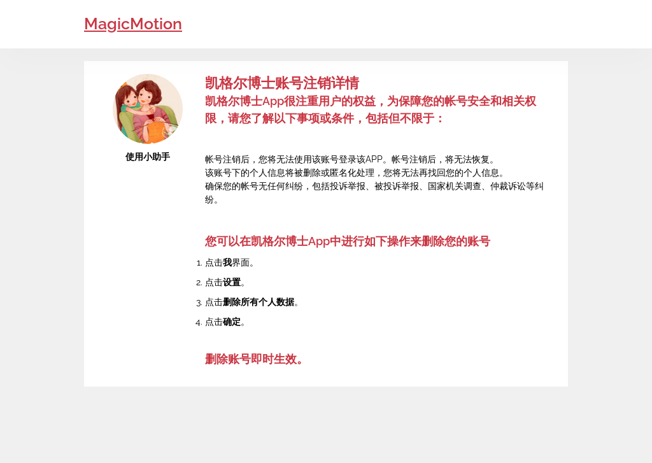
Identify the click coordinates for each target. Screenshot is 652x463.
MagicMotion (133, 23)
